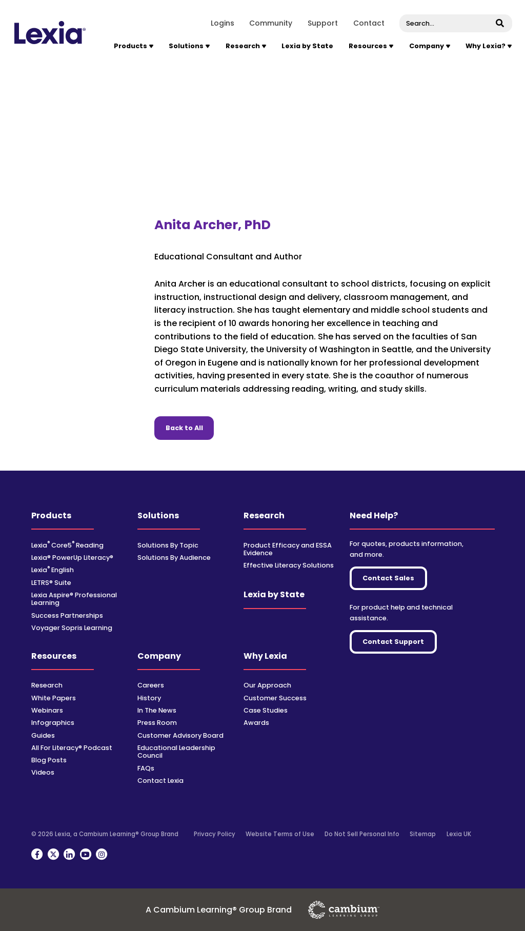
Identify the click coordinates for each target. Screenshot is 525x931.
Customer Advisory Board (180, 735)
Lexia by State (307, 46)
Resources (53, 656)
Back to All (190, 427)
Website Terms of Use (280, 834)
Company (159, 656)
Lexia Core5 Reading (67, 545)
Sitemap (423, 834)
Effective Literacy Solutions (289, 565)
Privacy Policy (214, 834)
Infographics (52, 722)
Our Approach (267, 685)
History (149, 698)
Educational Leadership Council (176, 751)
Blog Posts (49, 760)
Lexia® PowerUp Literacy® (72, 557)
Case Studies (266, 710)
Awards (256, 722)
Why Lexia (265, 656)
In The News (156, 710)
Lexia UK (459, 834)
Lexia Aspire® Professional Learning (74, 599)
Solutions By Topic (167, 545)
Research (264, 515)
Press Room (157, 722)
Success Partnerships (67, 615)
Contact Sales (388, 578)
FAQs (145, 768)
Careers (150, 685)
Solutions (158, 515)
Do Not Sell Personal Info (362, 834)
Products (51, 515)
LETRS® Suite (51, 582)
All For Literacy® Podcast (71, 747)
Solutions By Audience (174, 557)
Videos (42, 772)
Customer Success (275, 698)
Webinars (47, 710)
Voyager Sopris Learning (71, 627)
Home (41, 99)
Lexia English (52, 569)
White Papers (53, 698)
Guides (43, 735)
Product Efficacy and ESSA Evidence (288, 549)
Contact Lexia (160, 780)
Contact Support (393, 641)
